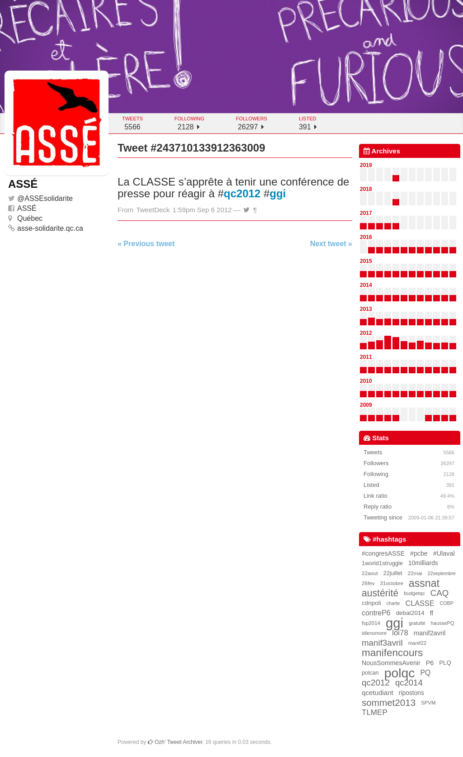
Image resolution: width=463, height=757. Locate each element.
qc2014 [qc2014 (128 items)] (409, 682)
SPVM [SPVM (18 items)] (428, 702)
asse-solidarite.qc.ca (50, 228)
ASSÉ (27, 208)
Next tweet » (331, 244)
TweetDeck (153, 210)
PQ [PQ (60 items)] (425, 672)
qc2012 (242, 193)
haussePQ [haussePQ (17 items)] (442, 623)
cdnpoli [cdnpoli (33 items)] (371, 603)
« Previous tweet (146, 244)
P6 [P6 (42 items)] (430, 663)
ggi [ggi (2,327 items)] (394, 623)
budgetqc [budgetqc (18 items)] (414, 593)
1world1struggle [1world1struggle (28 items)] (382, 563)
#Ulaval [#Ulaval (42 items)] (444, 553)
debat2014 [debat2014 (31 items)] (410, 612)
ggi (277, 193)
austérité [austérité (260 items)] (380, 593)
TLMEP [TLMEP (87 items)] (374, 712)
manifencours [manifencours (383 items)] (392, 653)
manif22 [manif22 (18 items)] (417, 643)
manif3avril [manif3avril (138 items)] (382, 642)
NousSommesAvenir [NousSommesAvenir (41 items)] (391, 663)
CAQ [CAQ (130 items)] (439, 593)
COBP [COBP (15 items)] (447, 603)
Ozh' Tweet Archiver (175, 742)
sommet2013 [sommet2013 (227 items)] (389, 703)
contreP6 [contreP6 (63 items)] (376, 613)
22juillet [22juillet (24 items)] (392, 573)
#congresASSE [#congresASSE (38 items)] (383, 553)
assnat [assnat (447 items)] (424, 583)
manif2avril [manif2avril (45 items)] (430, 633)
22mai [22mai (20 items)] (415, 573)
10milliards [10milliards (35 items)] (423, 563)
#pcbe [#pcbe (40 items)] (419, 553)
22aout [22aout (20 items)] (370, 573)
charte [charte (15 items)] (393, 603)
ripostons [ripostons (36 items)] (411, 692)
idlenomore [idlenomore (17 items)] (374, 633)
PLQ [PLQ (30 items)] (445, 662)
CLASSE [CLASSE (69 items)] (419, 603)
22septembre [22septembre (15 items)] (442, 573)
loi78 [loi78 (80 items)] (400, 632)
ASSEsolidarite (48, 198)
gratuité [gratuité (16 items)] (417, 623)
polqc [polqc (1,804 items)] (399, 673)
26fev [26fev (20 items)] (368, 583)
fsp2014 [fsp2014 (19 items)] (371, 623)
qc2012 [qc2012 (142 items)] (376, 682)
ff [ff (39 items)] (432, 613)
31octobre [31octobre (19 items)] (391, 583)
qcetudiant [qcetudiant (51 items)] (377, 692)
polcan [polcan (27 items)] (370, 672)
